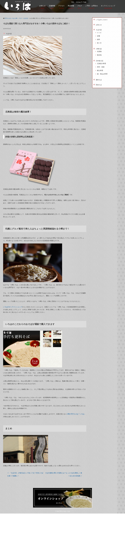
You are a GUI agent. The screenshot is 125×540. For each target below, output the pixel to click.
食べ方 (99, 43)
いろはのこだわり (102, 19)
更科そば (99, 80)
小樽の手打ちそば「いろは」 (76, 414)
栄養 (98, 36)
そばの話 (9, 33)
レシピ (99, 32)
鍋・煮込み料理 (102, 74)
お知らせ (99, 25)
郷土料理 (100, 70)
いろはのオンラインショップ (12, 307)
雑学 (98, 39)
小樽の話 (99, 49)
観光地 (99, 55)
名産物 (99, 51)
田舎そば (99, 85)
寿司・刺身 (100, 67)
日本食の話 (99, 61)
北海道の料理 (101, 63)
